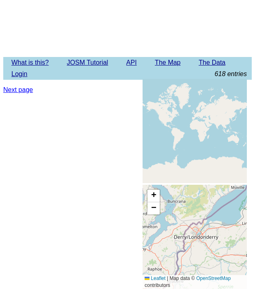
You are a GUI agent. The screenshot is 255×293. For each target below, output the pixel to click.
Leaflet (155, 278)
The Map (167, 62)
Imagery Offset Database (127, 28)
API (131, 62)
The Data (212, 62)
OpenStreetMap (213, 278)
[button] (153, 196)
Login (19, 73)
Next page (18, 89)
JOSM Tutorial (87, 62)
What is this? (30, 62)
